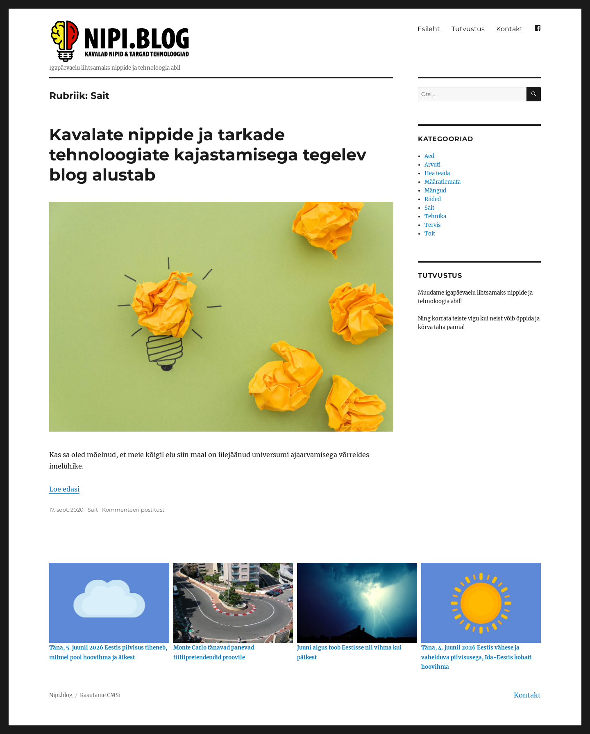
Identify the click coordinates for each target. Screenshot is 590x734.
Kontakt (509, 29)
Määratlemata (442, 181)
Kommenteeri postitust (133, 509)
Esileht (429, 29)
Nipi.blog (61, 695)
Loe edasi (64, 489)
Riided (432, 199)
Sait (93, 509)
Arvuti (432, 164)
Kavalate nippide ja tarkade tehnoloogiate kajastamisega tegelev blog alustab (207, 154)
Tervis (432, 225)
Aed (429, 156)
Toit (429, 233)
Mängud (435, 190)
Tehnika (435, 216)
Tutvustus (468, 29)
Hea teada (437, 173)
